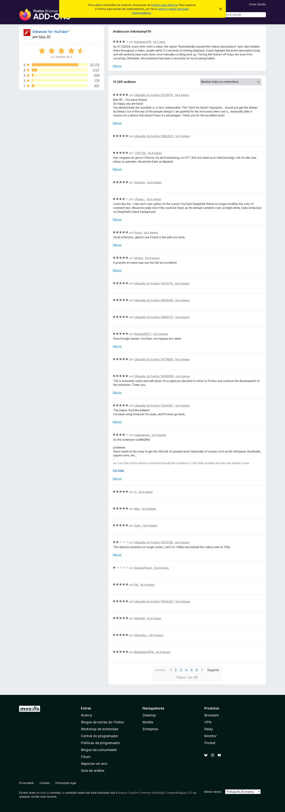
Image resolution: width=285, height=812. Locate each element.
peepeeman (142, 434)
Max (137, 508)
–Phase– (139, 199)
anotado (41, 792)
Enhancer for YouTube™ (51, 32)
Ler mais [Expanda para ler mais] (118, 470)
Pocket (210, 743)
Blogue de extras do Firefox (102, 722)
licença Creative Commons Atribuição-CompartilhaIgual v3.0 (155, 792)
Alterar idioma (212, 791)
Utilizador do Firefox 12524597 (154, 405)
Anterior (160, 670)
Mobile (147, 722)
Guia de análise (92, 771)
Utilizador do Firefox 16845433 (154, 300)
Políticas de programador (100, 743)
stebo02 (139, 618)
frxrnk (138, 232)
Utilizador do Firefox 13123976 (153, 95)
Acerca (86, 715)
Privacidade (26, 782)
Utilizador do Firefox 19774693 (154, 359)
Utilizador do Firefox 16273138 (153, 542)
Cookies (45, 782)
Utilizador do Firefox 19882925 (154, 136)
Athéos (139, 258)
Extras (86, 708)
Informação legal (65, 782)
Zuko (137, 525)
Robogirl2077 (143, 333)
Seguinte (213, 670)
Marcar (117, 66)
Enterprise (150, 729)
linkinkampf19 (143, 41)
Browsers (211, 715)
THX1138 (140, 153)
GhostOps (141, 635)
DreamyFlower (143, 567)
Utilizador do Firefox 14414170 (154, 283)
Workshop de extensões (99, 729)
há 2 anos (159, 41)
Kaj (136, 584)
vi (135, 491)
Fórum (86, 757)
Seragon (140, 182)
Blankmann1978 (144, 652)
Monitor (210, 736)
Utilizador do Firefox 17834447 (154, 601)
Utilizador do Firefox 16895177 (154, 317)
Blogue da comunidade (99, 750)
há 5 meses (163, 652)
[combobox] (239, 14)
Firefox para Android (164, 5)
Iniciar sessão (257, 4)
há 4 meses (182, 95)
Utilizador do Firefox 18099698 (154, 376)
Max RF (45, 37)
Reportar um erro (94, 764)
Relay (208, 729)
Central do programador (99, 736)
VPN (207, 722)
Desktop (149, 715)
